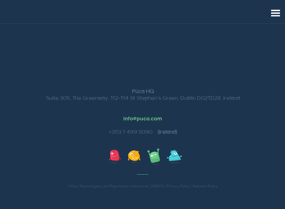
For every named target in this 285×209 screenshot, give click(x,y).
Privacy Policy (178, 186)
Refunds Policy (205, 186)
